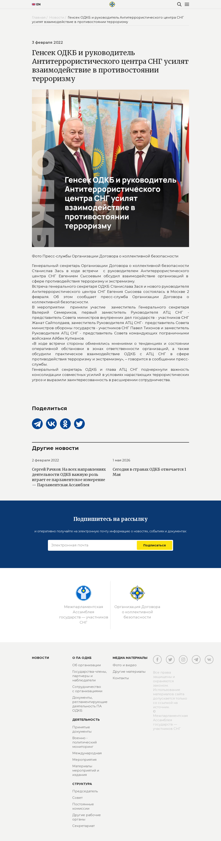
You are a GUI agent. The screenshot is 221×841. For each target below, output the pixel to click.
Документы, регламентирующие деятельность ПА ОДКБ (89, 704)
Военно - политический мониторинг (84, 742)
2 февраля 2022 (45, 460)
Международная (87, 753)
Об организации (86, 665)
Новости (40, 658)
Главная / (40, 17)
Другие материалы (129, 671)
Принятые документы (82, 729)
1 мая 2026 (121, 460)
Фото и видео (125, 665)
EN (36, 4)
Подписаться (154, 545)
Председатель (85, 791)
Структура (82, 784)
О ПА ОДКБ (82, 658)
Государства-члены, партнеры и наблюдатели (89, 675)
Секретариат (83, 826)
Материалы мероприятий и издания (85, 770)
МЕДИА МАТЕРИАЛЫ (130, 658)
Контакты (121, 678)
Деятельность (86, 720)
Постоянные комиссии (83, 806)
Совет (77, 798)
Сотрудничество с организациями (87, 689)
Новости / (58, 17)
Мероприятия (84, 760)
